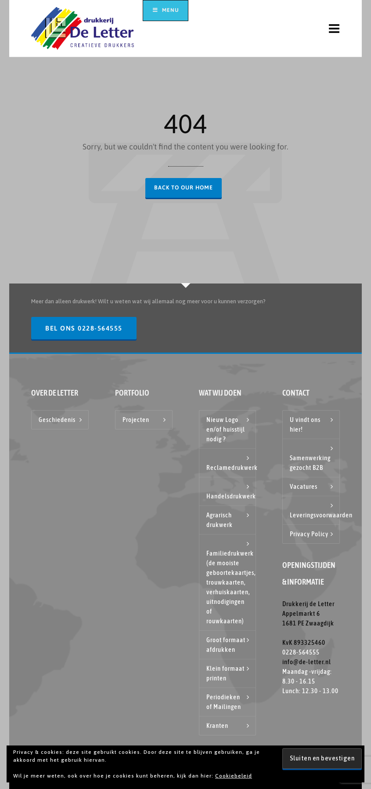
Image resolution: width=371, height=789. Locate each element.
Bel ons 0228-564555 (83, 328)
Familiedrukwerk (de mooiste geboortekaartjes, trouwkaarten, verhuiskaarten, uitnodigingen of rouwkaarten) (231, 587)
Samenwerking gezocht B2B (310, 462)
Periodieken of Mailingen (223, 701)
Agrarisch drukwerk (219, 519)
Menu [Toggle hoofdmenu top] (165, 10)
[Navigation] (334, 28)
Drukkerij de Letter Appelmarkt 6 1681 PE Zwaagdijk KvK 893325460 (308, 623)
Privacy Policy (309, 534)
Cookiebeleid (233, 776)
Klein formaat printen (225, 673)
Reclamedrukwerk (231, 467)
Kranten (217, 725)
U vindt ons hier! (305, 424)
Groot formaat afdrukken (225, 644)
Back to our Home (183, 187)
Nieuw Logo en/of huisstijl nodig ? (225, 429)
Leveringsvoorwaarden (314, 515)
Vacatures (303, 486)
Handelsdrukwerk (231, 496)
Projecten (135, 419)
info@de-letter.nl (306, 661)
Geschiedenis (57, 419)
